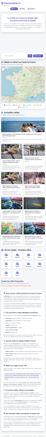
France (14, 8)
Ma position (38, 55)
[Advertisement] (23, 42)
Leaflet (32, 101)
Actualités (31, 8)
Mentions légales (41, 436)
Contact (34, 436)
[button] (24, 75)
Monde (22, 8)
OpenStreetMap (38, 101)
